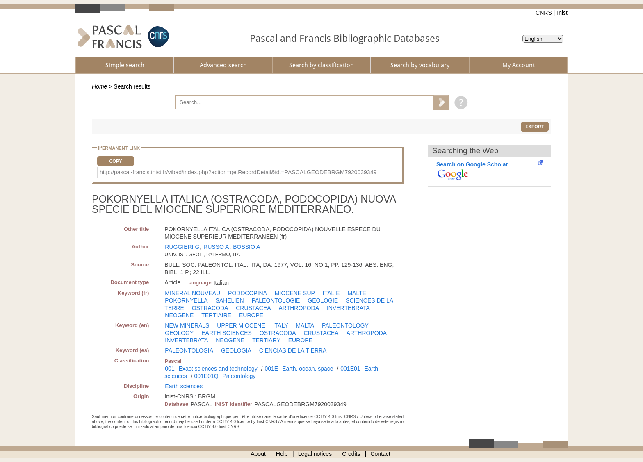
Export (534, 126)
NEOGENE (179, 315)
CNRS (544, 12)
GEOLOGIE (323, 300)
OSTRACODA (210, 308)
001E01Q (206, 376)
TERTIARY (266, 340)
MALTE (356, 293)
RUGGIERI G (182, 247)
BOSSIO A (246, 247)
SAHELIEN (229, 300)
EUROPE (251, 315)
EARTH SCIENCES (226, 333)
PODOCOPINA (247, 293)
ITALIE (331, 293)
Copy (115, 161)
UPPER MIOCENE (241, 325)
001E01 (350, 368)
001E (271, 368)
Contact (380, 454)
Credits (351, 454)
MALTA (305, 325)
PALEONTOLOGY (345, 325)
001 (169, 368)
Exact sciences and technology (218, 368)
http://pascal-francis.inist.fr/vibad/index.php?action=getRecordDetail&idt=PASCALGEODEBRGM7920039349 (238, 172)
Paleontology (239, 376)
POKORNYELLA (186, 300)
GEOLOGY (179, 333)
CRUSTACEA (253, 308)
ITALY (280, 325)
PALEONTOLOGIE (276, 300)
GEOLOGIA (236, 350)
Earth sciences (184, 386)
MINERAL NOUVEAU (192, 293)
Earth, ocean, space (307, 368)
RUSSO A (216, 247)
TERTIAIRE (216, 315)
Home (99, 86)
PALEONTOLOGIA (189, 350)
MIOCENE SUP (295, 293)
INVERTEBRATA (348, 308)
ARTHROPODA (298, 308)
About (258, 454)
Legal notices (315, 454)
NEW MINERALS (187, 325)
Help (282, 454)
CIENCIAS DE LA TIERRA (293, 350)
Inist (562, 12)
